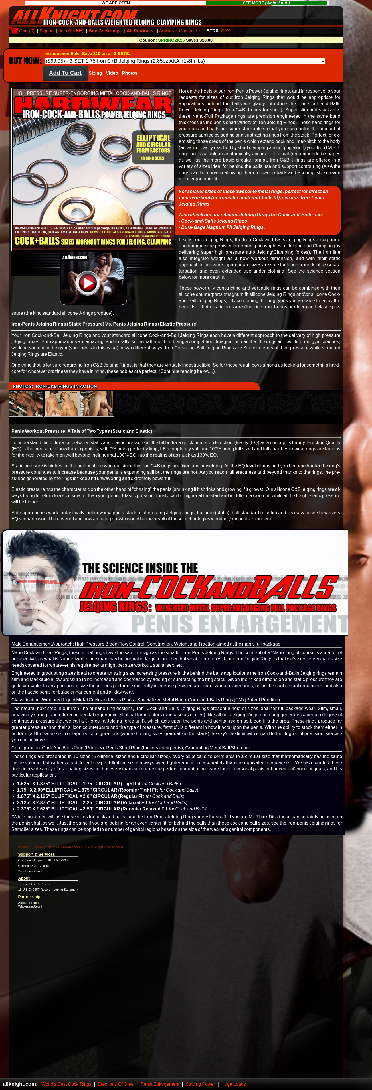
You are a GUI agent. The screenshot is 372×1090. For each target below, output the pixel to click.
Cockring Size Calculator (35, 871)
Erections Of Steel (116, 1084)
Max (239, 31)
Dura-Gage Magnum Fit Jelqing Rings (222, 232)
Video (112, 78)
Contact (190, 31)
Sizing (95, 78)
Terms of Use (27, 889)
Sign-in (46, 31)
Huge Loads (233, 1084)
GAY (225, 31)
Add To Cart (65, 77)
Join (71, 31)
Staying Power (200, 1084)
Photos (130, 78)
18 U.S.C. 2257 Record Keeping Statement (48, 894)
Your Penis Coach (30, 876)
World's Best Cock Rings (66, 1084)
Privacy (46, 889)
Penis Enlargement (160, 1084)
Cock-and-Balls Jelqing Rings (214, 226)
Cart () (23, 31)
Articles (166, 31)
